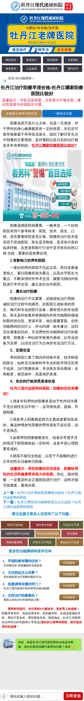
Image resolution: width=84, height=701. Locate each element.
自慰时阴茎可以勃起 (18, 533)
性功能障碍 (24, 78)
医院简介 (31, 59)
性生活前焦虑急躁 (48, 533)
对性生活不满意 (42, 542)
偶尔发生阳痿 (44, 524)
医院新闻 (52, 59)
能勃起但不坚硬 (69, 542)
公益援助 (31, 68)
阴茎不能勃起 (15, 524)
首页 (11, 78)
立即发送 (73, 696)
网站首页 (11, 59)
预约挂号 (73, 68)
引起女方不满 (71, 524)
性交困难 (72, 533)
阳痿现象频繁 (14, 542)
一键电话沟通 (62, 113)
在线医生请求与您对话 (21, 113)
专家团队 (73, 59)
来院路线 (52, 68)
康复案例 (11, 68)
